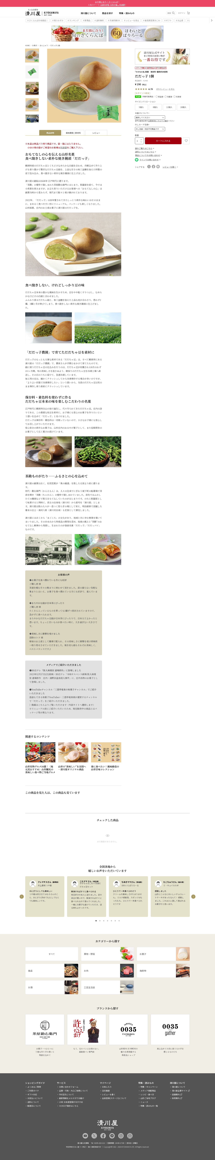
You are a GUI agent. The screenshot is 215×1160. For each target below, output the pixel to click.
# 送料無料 (99, 20)
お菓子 (34, 45)
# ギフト (168, 20)
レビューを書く (108, 1094)
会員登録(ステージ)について (114, 1098)
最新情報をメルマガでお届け (71, 1098)
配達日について (34, 1105)
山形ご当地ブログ (148, 1098)
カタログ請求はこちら (68, 1105)
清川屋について (88, 13)
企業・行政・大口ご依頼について (73, 1090)
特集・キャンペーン (149, 1086)
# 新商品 (86, 20)
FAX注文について (66, 1094)
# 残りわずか (57, 20)
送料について (33, 1102)
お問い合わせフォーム (68, 1086)
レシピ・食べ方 (147, 1094)
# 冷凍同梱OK (114, 20)
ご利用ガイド (33, 1090)
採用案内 (176, 1098)
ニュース (144, 1102)
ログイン (181, 13)
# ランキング (73, 20)
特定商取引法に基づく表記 (76, 1147)
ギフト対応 (32, 1094)
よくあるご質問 (34, 1086)
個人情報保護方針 (94, 1147)
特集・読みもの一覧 (149, 1105)
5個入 (141, 107)
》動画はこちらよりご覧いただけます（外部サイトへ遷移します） (62, 704)
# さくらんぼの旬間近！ (37, 20)
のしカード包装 (142, 124)
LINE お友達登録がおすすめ (71, 1102)
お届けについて (142, 113)
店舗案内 (176, 1094)
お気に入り (107, 1086)
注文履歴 (106, 1090)
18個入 (183, 107)
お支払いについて (35, 1098)
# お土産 (179, 20)
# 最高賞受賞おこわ (151, 20)
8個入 (155, 107)
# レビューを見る (131, 20)
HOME (27, 45)
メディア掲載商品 (148, 1090)
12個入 (169, 107)
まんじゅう (44, 45)
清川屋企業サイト (179, 1090)
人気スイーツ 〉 (107, 4)
